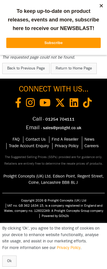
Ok (9, 261)
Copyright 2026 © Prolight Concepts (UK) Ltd (53, 200)
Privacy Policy (66, 146)
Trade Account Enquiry (29, 146)
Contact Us (36, 139)
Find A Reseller (65, 139)
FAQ (16, 139)
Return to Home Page (74, 68)
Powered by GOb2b (55, 216)
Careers (91, 146)
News (89, 139)
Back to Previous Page (26, 68)
